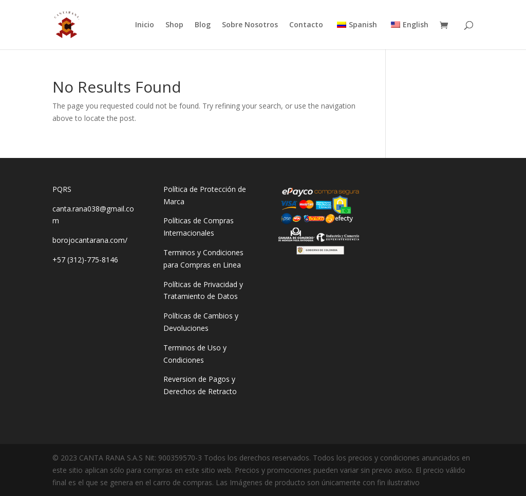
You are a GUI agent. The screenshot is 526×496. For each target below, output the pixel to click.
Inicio (144, 25)
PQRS (61, 189)
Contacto (306, 25)
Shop (174, 25)
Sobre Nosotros (250, 25)
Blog (203, 25)
